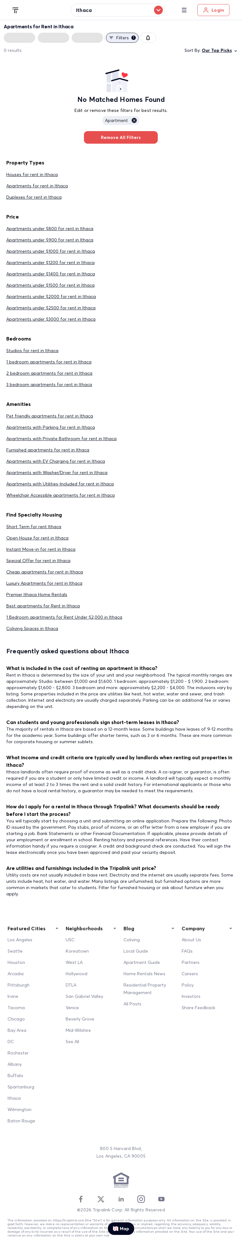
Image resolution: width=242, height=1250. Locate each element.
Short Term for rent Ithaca (33, 526)
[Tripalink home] (16, 10)
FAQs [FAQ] (187, 951)
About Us (191, 940)
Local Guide (136, 951)
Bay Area (17, 1030)
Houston (16, 962)
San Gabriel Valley (84, 996)
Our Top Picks (220, 50)
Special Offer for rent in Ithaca (38, 560)
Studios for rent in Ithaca (32, 350)
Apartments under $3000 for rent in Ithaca (51, 319)
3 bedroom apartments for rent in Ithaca (49, 384)
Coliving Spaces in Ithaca (32, 628)
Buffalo (15, 1075)
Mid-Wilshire (78, 1030)
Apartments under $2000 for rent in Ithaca (51, 296)
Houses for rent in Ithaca (32, 174)
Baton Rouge (21, 1121)
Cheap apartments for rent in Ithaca (44, 572)
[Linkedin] (121, 1199)
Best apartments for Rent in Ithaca (43, 606)
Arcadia (16, 973)
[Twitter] (101, 1199)
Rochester (18, 1053)
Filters (122, 37)
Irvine (13, 996)
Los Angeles (20, 940)
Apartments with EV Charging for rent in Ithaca (55, 461)
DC (11, 1041)
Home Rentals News (144, 973)
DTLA (71, 985)
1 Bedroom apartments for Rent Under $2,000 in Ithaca (64, 617)
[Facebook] (81, 1199)
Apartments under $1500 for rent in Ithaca (50, 285)
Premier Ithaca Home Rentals (36, 594)
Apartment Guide (142, 962)
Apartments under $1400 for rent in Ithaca (50, 274)
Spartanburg (21, 1087)
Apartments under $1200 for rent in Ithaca (50, 262)
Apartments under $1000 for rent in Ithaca (50, 251)
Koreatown (77, 951)
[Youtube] (161, 1199)
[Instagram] (141, 1199)
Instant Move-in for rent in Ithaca (40, 549)
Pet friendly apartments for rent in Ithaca (49, 416)
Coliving (132, 940)
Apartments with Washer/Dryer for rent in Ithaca (56, 472)
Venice (72, 1007)
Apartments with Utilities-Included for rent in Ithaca (60, 484)
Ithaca (14, 1098)
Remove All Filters (121, 137)
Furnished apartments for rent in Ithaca (47, 450)
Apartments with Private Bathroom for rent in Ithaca (61, 438)
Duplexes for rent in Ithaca (34, 197)
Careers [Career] (190, 973)
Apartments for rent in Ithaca (37, 186)
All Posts (132, 1004)
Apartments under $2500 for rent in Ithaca (51, 308)
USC (70, 940)
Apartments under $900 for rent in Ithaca (49, 240)
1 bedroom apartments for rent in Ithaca (48, 362)
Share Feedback (198, 1007)
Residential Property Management (145, 988)
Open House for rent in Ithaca (37, 538)
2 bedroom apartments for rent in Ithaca (49, 373)
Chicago (16, 1019)
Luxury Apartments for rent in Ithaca (44, 583)
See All (72, 1041)
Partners (191, 962)
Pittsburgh (19, 985)
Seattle (15, 951)
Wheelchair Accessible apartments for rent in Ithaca (60, 495)
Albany (15, 1064)
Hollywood (76, 973)
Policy (188, 985)
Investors (191, 996)
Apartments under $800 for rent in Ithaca (49, 228)
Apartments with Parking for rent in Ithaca (50, 427)
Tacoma (16, 1007)
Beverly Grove (80, 1019)
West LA (74, 962)
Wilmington (19, 1109)
